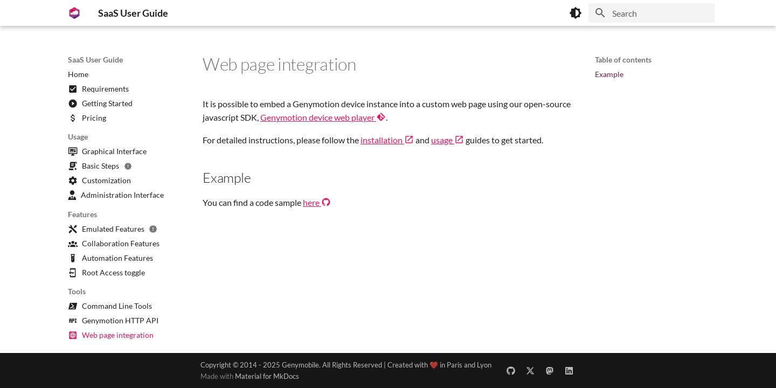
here (317, 202)
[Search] (651, 13)
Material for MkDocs (267, 376)
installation (387, 140)
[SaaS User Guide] (74, 13)
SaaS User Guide (95, 59)
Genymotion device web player (323, 117)
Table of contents (623, 59)
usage (447, 140)
